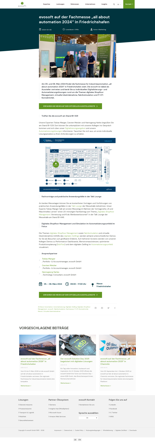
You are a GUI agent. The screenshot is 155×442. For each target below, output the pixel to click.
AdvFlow (61, 244)
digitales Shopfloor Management (64, 233)
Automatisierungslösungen (50, 131)
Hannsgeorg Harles (50, 272)
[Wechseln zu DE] (75, 439)
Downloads (133, 430)
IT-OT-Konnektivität (81, 309)
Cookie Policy (79, 430)
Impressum (58, 430)
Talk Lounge (77, 206)
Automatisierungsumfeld (102, 244)
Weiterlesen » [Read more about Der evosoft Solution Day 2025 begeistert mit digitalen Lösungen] (65, 383)
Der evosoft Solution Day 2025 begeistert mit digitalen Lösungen (76, 360)
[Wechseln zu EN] (80, 439)
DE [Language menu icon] (119, 4)
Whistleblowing (108, 430)
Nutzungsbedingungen (93, 430)
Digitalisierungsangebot (75, 128)
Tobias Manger (48, 259)
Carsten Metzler (49, 265)
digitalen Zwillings (71, 236)
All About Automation (45, 307)
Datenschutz (68, 430)
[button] (95, 308)
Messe (40, 311)
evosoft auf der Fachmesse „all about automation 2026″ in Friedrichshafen (35, 361)
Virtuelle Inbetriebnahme (51, 311)
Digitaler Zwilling (71, 307)
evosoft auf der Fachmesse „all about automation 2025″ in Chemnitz (115, 361)
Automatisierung (59, 307)
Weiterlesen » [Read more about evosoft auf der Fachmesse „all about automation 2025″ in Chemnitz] (105, 386)
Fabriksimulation (91, 233)
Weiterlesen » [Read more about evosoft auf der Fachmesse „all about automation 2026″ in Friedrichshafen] (26, 386)
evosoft (50, 309)
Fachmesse (70, 309)
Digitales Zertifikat (121, 430)
